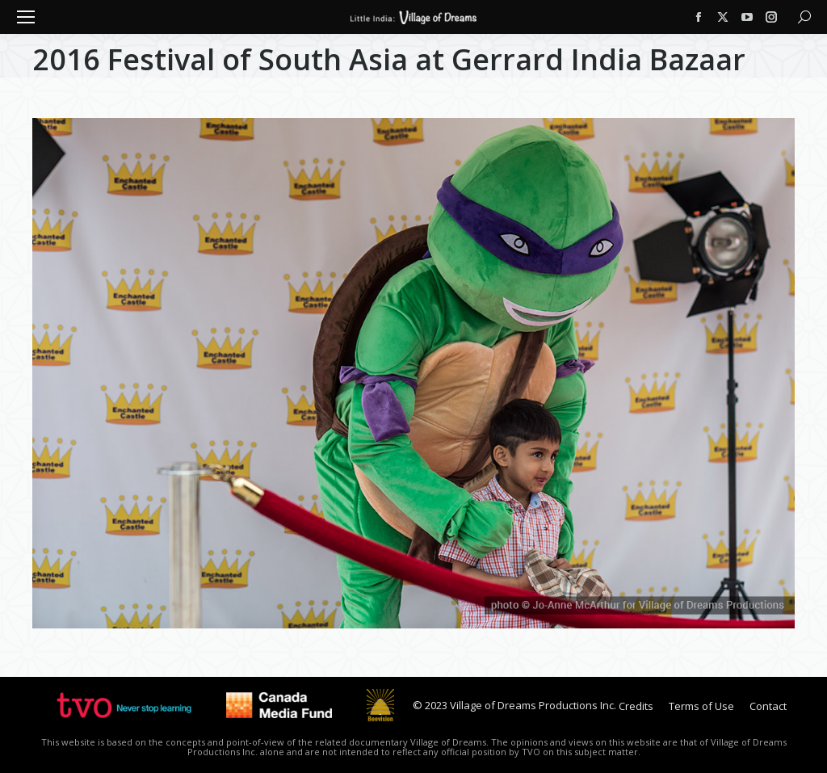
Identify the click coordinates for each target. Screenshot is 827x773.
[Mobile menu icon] (26, 17)
